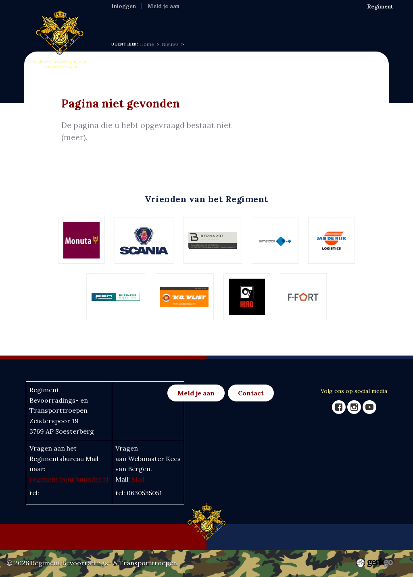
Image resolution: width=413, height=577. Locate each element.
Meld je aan (163, 6)
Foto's (305, 22)
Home (121, 22)
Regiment (153, 22)
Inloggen (123, 6)
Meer (330, 22)
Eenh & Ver (271, 22)
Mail (137, 479)
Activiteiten (226, 22)
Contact (251, 393)
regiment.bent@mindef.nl (68, 479)
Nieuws (187, 22)
